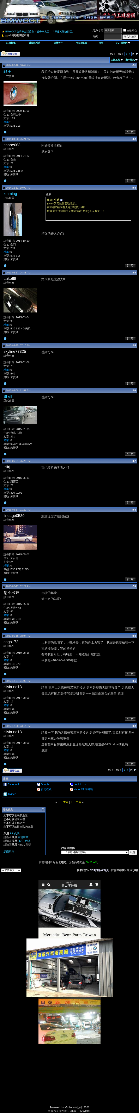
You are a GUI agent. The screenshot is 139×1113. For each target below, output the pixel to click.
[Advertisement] (34, 1079)
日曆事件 (58, 43)
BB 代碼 (14, 833)
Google (45, 784)
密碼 (95, 36)
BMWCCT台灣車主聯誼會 (19, 31)
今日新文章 (81, 43)
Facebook (14, 784)
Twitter (12, 794)
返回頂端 (132, 870)
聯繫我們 (82, 870)
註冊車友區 (43, 31)
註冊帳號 (11, 43)
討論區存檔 (118, 870)
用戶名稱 (97, 30)
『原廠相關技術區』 (63, 31)
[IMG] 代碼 (24, 840)
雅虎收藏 (46, 789)
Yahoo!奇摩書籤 (83, 789)
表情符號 (23, 837)
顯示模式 (130, 59)
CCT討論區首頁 (99, 870)
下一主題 (76, 802)
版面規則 (9, 851)
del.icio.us (80, 784)
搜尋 (101, 43)
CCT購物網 (123, 43)
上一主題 (63, 802)
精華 (6, 122)
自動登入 (130, 30)
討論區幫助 (34, 43)
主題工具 (115, 59)
